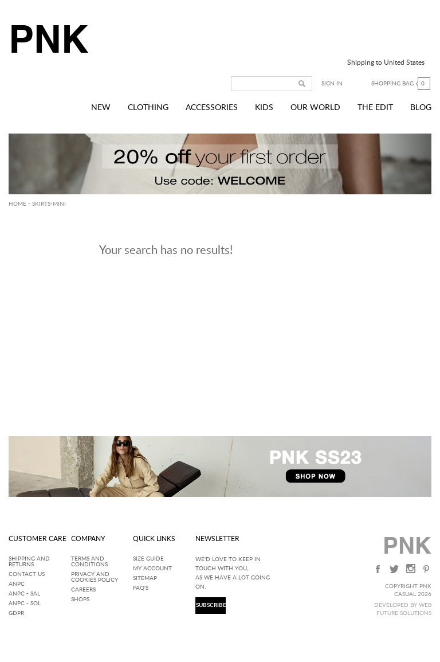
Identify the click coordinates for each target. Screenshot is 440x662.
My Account (152, 568)
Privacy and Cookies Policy (94, 577)
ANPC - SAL (24, 594)
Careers (83, 590)
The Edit (375, 108)
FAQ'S (140, 588)
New (101, 108)
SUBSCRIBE (210, 605)
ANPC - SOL (25, 603)
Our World (315, 108)
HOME (17, 204)
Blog (420, 108)
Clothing (148, 108)
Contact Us (27, 574)
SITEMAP (145, 578)
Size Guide (148, 559)
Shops (80, 599)
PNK (47, 39)
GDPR (16, 613)
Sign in (332, 84)
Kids (264, 108)
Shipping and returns (29, 561)
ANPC (17, 584)
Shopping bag (401, 83)
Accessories (212, 108)
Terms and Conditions (89, 561)
